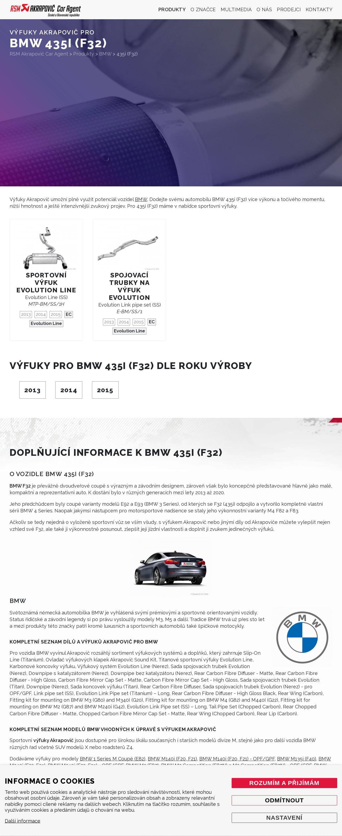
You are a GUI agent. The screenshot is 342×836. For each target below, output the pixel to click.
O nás (264, 9)
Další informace (22, 821)
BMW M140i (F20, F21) (172, 759)
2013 (26, 314)
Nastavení (284, 817)
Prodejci (289, 9)
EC (69, 314)
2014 (41, 314)
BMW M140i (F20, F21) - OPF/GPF (237, 759)
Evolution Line (46, 323)
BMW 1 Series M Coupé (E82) (112, 759)
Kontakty (319, 9)
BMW (141, 199)
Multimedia (236, 9)
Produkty (172, 9)
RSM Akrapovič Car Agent (39, 54)
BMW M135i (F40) (296, 759)
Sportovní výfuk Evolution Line (46, 282)
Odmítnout (284, 800)
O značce (203, 9)
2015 (56, 314)
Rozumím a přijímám (284, 782)
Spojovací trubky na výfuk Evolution (129, 286)
